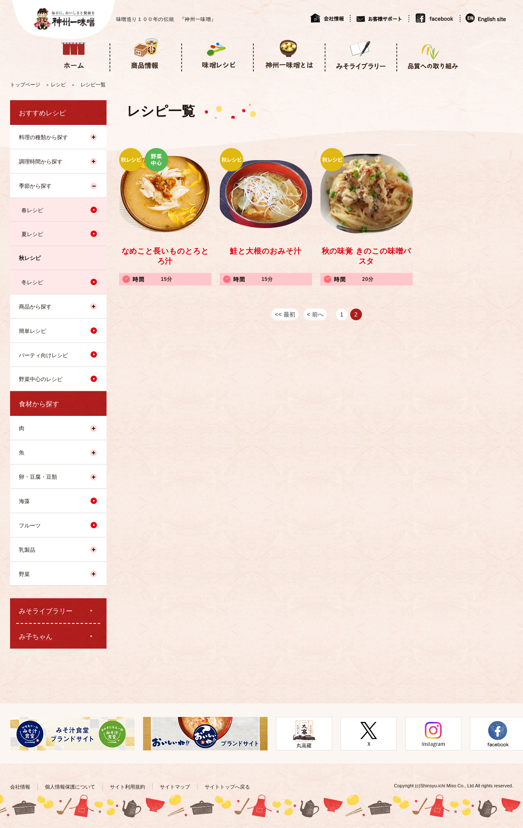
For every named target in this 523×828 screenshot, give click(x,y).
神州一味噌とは (288, 54)
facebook (434, 18)
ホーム (73, 54)
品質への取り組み (432, 54)
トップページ (25, 85)
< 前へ (315, 314)
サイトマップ (175, 787)
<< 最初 (285, 314)
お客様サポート (379, 18)
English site (486, 18)
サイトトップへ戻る (227, 787)
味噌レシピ (217, 54)
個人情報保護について (70, 787)
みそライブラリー (360, 54)
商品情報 (145, 54)
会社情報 (330, 18)
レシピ (58, 85)
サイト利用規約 (127, 787)
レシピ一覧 (93, 85)
